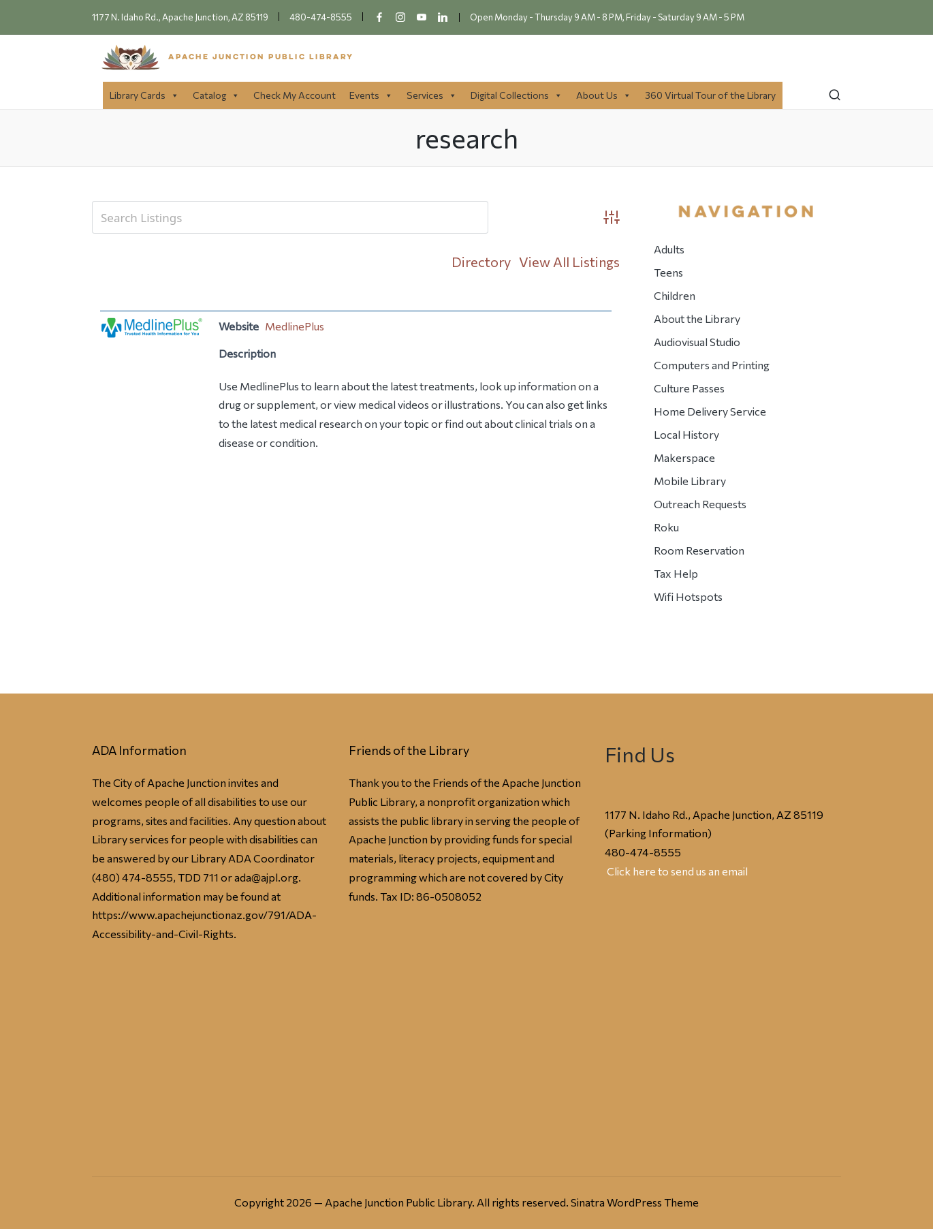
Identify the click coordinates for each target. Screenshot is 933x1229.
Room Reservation (699, 550)
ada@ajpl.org (266, 877)
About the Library (697, 318)
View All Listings (569, 261)
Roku (666, 526)
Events (371, 95)
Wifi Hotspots (688, 596)
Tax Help (676, 573)
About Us (603, 95)
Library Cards (144, 95)
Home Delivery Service (710, 411)
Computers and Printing (712, 364)
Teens (668, 272)
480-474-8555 (643, 851)
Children (674, 295)
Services (432, 95)
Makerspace (684, 457)
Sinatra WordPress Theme (635, 1202)
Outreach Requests (700, 503)
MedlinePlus (294, 326)
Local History (686, 434)
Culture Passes (689, 388)
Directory (481, 261)
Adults (669, 249)
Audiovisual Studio (697, 341)
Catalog (216, 95)
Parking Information (658, 832)
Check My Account (294, 95)
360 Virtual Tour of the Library (710, 95)
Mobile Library (690, 480)
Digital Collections (517, 95)
